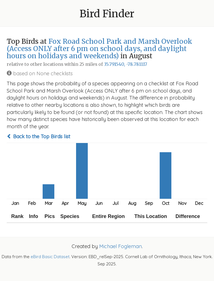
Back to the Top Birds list (38, 136)
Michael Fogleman (120, 246)
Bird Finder (107, 14)
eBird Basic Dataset (50, 256)
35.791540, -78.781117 (125, 64)
